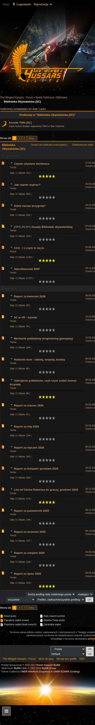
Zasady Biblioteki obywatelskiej (51, 226)
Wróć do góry (46, 658)
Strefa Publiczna (44, 97)
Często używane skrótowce (31, 163)
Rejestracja (41, 4)
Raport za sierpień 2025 (29, 552)
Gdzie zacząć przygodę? (30, 205)
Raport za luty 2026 (26, 426)
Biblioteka (61, 97)
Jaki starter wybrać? (27, 184)
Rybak (13, 251)
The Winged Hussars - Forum (16, 97)
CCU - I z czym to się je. (29, 248)
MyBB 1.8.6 (20, 668)
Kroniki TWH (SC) (20, 122)
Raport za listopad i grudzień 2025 (36, 468)
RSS (82, 658)
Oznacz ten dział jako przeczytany (48, 144)
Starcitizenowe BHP (27, 269)
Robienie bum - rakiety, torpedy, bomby (39, 359)
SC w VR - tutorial (25, 317)
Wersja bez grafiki (66, 658)
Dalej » (32, 138)
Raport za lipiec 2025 (27, 573)
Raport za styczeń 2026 (29, 447)
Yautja (13, 167)
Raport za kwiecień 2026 (30, 296)
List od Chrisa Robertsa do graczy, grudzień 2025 (46, 489)
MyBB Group (49, 668)
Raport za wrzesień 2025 (30, 531)
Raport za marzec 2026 (28, 405)
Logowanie (23, 4)
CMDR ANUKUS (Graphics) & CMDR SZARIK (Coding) (50, 671)
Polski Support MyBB (48, 665)
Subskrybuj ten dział (82, 144)
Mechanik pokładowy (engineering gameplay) (43, 338)
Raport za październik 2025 (31, 510)
